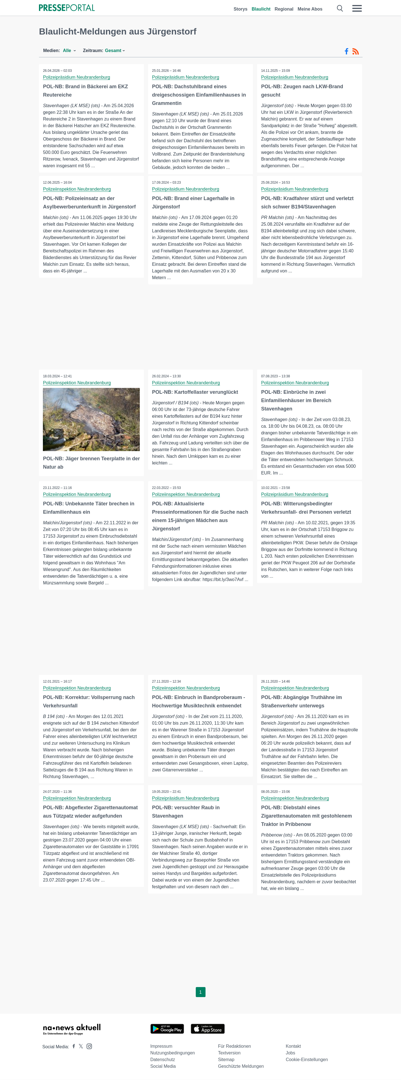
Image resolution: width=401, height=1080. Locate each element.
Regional (284, 9)
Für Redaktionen (234, 1046)
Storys (241, 9)
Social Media (163, 1066)
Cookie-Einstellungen (307, 1059)
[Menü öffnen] (357, 8)
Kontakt (293, 1046)
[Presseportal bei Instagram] (87, 1046)
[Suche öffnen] (340, 8)
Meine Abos (310, 9)
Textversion (229, 1053)
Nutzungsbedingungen (172, 1053)
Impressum (161, 1046)
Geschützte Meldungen (241, 1066)
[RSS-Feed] (355, 51)
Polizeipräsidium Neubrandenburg (76, 77)
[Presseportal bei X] (79, 1047)
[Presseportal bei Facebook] (72, 1047)
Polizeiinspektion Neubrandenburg (77, 189)
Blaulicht (261, 9)
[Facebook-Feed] (346, 51)
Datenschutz (162, 1059)
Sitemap (226, 1059)
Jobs (290, 1053)
